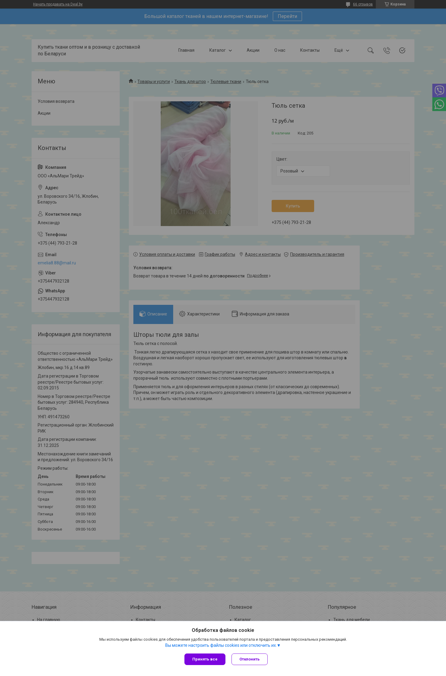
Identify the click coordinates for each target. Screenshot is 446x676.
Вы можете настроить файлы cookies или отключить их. (221, 645)
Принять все (205, 659)
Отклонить (249, 659)
